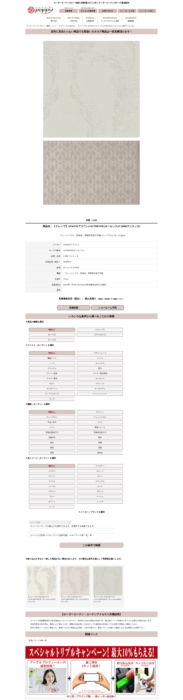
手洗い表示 (122, 375)
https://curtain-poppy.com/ (54, 671)
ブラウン (122, 403)
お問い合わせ (105, 667)
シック (123, 346)
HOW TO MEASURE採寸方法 (54, 19)
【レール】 (123, 330)
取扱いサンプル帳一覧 (38, 542)
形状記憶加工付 (80, 380)
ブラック (144, 403)
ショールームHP (106, 680)
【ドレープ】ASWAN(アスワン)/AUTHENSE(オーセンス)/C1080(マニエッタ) (107, 501)
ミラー (38, 380)
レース (101, 346)
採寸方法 (73, 663)
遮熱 (80, 385)
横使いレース (59, 380)
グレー (144, 398)
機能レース (80, 346)
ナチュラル (38, 351)
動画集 (128, 676)
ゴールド (38, 403)
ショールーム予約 (107, 307)
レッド (123, 408)
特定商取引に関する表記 (135, 680)
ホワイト (80, 408)
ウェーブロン (80, 375)
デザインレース (59, 346)
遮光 (59, 351)
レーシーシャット (144, 357)
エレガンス (144, 351)
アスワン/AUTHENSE (67, 26)
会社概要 (129, 672)
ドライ (144, 375)
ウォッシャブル (102, 375)
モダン (38, 357)
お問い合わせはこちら (90, 609)
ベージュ (59, 408)
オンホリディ (101, 357)
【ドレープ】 (59, 330)
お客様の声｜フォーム (78, 676)
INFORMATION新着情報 (130, 19)
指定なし (38, 330)
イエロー (80, 398)
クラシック (59, 357)
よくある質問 (130, 667)
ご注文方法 (74, 667)
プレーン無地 (80, 351)
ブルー (38, 408)
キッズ (38, 362)
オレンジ (101, 398)
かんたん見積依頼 (106, 676)
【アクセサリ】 (102, 330)
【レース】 (80, 330)
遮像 (59, 385)
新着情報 (103, 663)
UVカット (60, 375)
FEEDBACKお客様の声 (90, 19)
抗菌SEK (122, 380)
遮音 (144, 380)
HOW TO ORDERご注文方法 (73, 19)
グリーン (122, 398)
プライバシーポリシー (134, 684)
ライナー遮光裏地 (102, 351)
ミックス (101, 408)
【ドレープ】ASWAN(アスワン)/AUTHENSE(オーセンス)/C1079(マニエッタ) (74, 501)
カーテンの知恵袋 (76, 684)
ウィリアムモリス (123, 357)
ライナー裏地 (123, 351)
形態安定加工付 (102, 380)
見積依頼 (73, 307)
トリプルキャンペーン (134, 663)
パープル (80, 403)
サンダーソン (80, 357)
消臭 (102, 385)
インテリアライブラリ (78, 680)
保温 (123, 385)
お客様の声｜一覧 (76, 672)
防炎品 (144, 385)
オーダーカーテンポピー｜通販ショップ (41, 26)
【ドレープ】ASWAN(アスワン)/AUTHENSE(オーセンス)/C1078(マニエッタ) (41, 501)
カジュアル (144, 346)
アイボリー (59, 398)
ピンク (101, 403)
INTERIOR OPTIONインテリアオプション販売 (110, 19)
